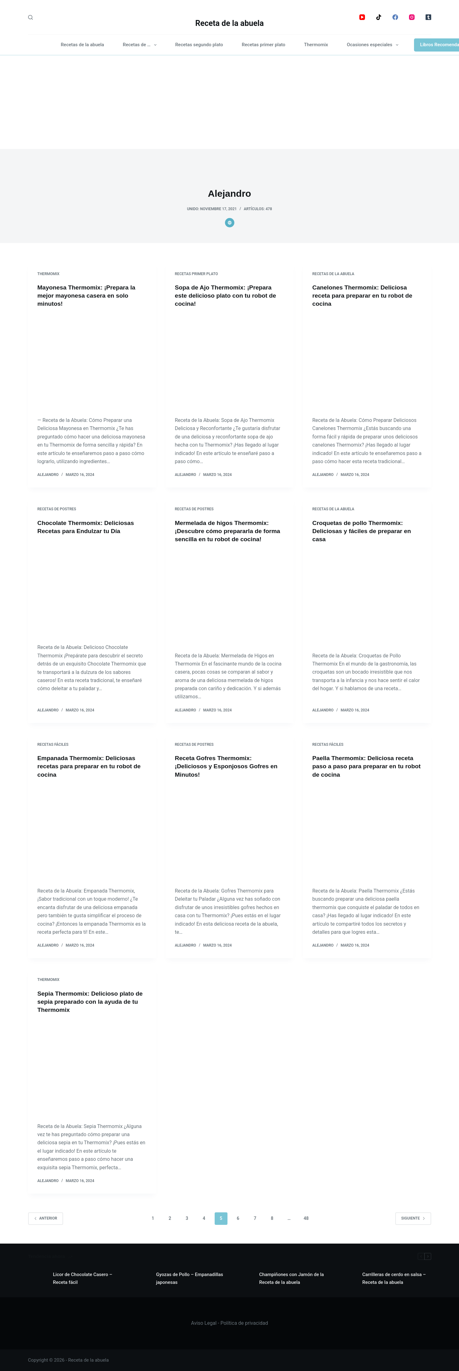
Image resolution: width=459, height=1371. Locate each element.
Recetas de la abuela (82, 44)
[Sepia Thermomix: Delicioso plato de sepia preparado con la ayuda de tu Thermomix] (92, 1068)
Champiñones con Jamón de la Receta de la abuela (291, 1278)
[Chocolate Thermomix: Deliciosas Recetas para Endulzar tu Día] (92, 589)
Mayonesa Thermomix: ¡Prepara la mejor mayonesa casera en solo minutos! (88, 295)
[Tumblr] (428, 17)
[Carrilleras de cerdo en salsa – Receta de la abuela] (346, 1278)
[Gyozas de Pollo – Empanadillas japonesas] (140, 1278)
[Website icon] (229, 222)
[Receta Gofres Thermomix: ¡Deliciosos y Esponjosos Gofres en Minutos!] (230, 832)
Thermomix (316, 44)
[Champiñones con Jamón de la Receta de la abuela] (243, 1278)
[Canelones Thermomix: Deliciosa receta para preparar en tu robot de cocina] (367, 362)
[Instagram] (412, 17)
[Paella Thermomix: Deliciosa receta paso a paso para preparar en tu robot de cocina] (367, 832)
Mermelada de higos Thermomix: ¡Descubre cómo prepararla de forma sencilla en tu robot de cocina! (229, 530)
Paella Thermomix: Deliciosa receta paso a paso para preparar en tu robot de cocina (364, 766)
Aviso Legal (204, 1323)
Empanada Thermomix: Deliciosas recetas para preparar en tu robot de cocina (91, 766)
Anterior (45, 1218)
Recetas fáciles (53, 744)
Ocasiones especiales (374, 45)
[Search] (30, 17)
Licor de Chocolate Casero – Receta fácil (82, 1278)
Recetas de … (141, 45)
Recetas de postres (56, 509)
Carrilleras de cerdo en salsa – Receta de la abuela (394, 1278)
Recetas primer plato (263, 44)
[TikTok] (379, 17)
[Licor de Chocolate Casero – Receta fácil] (37, 1278)
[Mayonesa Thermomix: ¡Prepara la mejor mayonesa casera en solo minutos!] (92, 362)
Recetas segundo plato (199, 44)
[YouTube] (362, 17)
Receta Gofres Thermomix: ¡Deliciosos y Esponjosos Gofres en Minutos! (228, 766)
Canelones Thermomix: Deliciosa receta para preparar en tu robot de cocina (364, 295)
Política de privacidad (244, 1323)
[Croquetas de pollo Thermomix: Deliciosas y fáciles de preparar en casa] (367, 597)
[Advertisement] (229, 102)
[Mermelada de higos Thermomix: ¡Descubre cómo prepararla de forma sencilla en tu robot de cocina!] (230, 597)
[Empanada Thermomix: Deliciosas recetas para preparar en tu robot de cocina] (92, 832)
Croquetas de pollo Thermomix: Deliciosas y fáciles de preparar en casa (363, 530)
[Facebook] (395, 17)
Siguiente (413, 1218)
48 (306, 1218)
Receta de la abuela (229, 23)
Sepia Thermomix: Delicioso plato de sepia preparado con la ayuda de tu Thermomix (90, 1001)
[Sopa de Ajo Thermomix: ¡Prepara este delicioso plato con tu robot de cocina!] (230, 362)
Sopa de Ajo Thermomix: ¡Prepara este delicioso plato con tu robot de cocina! (227, 295)
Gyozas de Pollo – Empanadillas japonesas (189, 1278)
